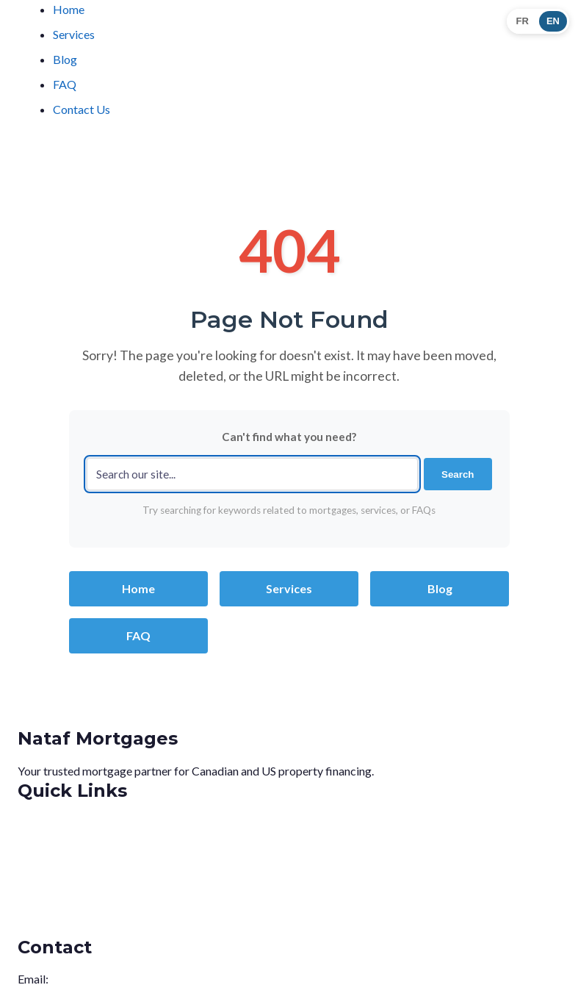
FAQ (64, 84)
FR (522, 20)
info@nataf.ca (85, 979)
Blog (65, 59)
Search (457, 474)
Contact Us (81, 109)
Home (68, 9)
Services (74, 34)
